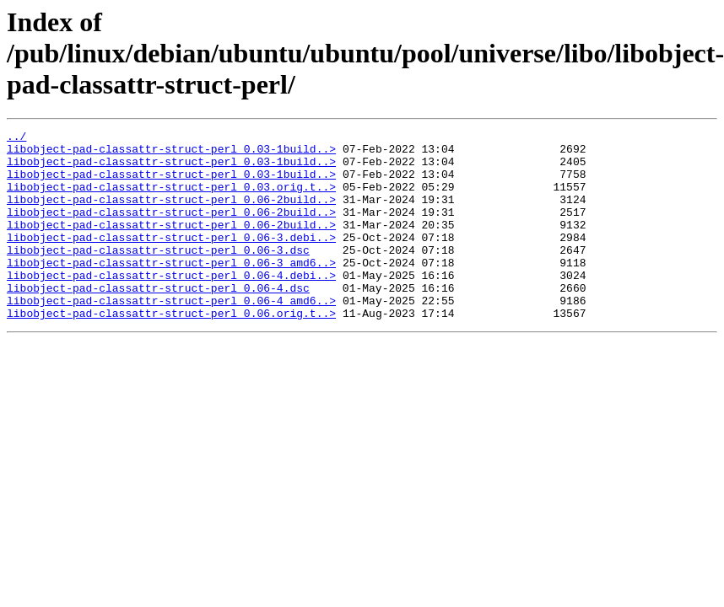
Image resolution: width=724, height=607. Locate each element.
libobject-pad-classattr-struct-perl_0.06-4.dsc (158, 320)
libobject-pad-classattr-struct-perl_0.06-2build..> (171, 214)
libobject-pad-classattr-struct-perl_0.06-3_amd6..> (171, 290)
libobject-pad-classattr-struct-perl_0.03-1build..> (171, 153)
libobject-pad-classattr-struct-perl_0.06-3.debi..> (171, 259)
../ (16, 138)
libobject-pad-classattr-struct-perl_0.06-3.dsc (158, 274)
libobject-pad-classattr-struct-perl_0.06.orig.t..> (171, 350)
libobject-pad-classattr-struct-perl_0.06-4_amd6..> (171, 335)
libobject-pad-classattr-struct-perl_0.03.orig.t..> (171, 199)
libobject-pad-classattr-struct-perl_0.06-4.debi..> (171, 305)
